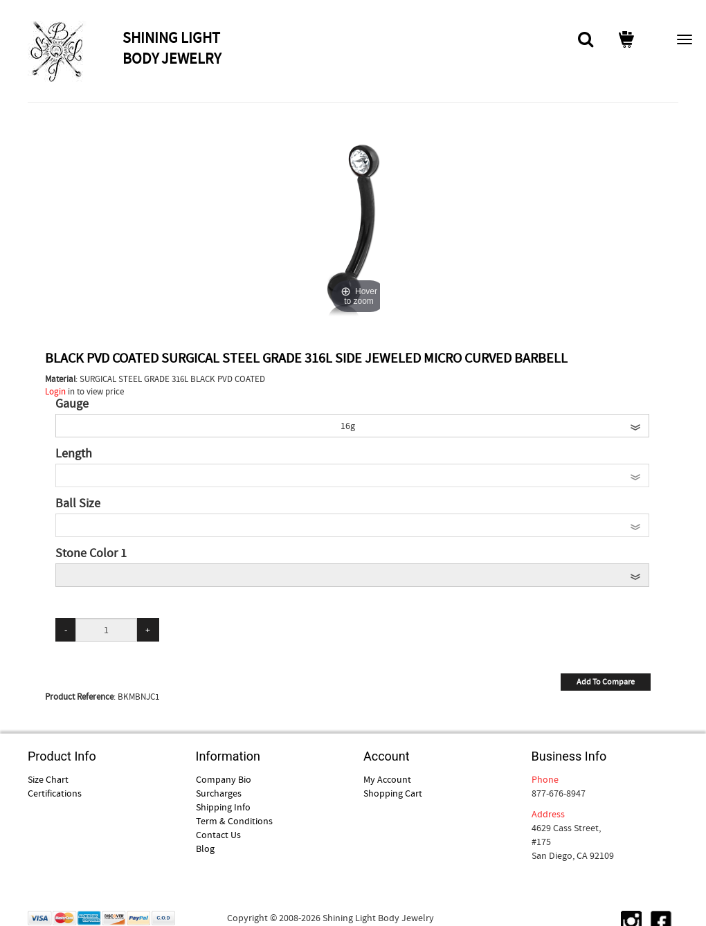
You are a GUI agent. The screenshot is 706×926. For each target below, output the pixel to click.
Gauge (72, 404)
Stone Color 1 (91, 553)
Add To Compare (606, 681)
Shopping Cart (392, 793)
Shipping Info (223, 807)
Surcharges (219, 793)
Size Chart (48, 779)
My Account (387, 779)
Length (73, 454)
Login (55, 391)
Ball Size (77, 504)
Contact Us (218, 834)
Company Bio (223, 779)
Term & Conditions (234, 821)
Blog (205, 848)
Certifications (55, 793)
